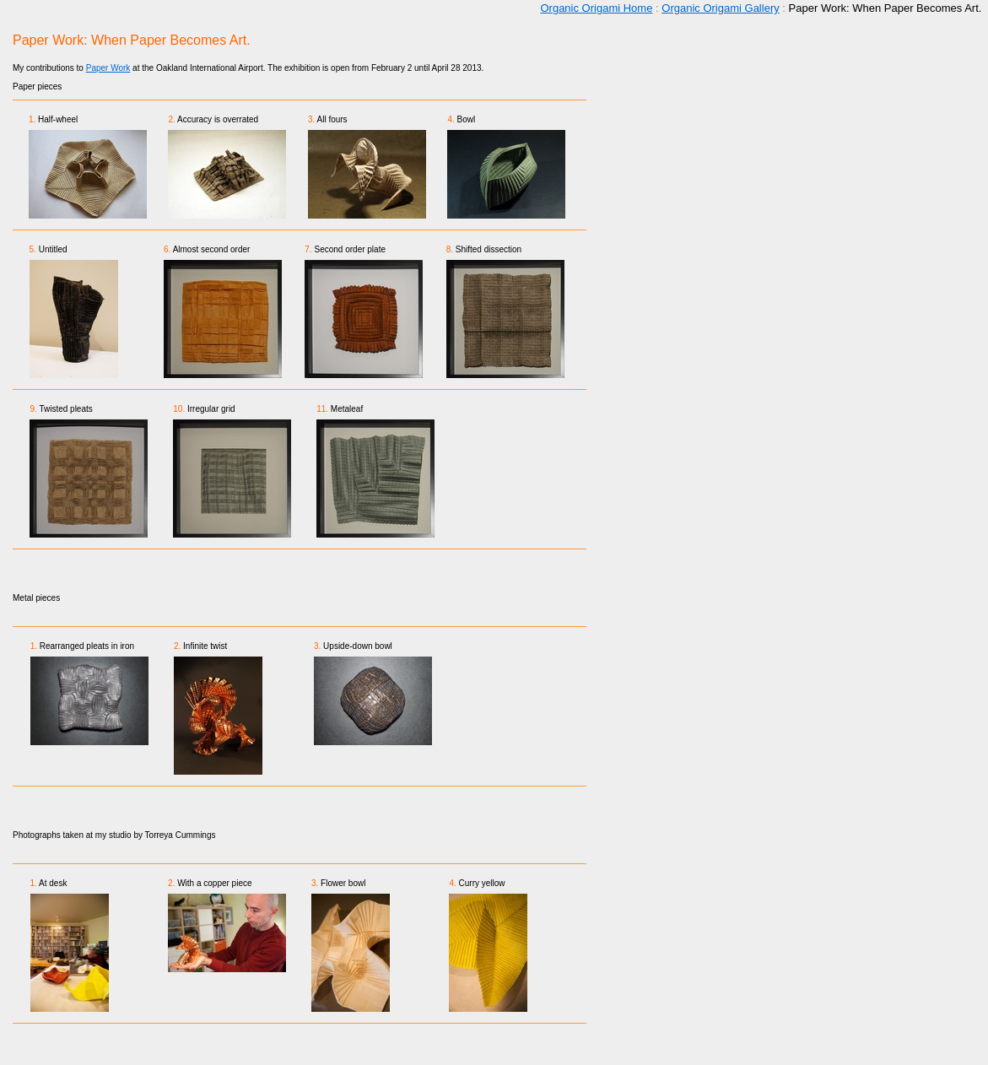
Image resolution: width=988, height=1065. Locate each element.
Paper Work (108, 68)
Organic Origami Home (596, 8)
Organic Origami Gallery (720, 8)
